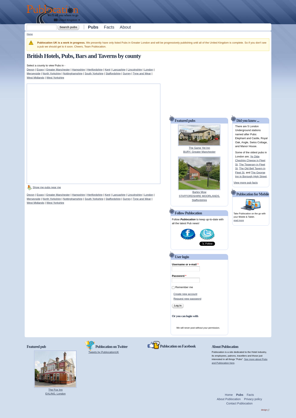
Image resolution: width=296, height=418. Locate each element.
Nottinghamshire (73, 73)
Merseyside (33, 73)
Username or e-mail (185, 264)
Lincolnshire (135, 69)
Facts (109, 27)
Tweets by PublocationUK (103, 352)
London (148, 69)
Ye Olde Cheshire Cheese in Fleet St (250, 160)
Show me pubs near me (47, 187)
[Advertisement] (176, 11)
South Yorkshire (94, 73)
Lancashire (119, 69)
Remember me (184, 287)
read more (239, 220)
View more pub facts (246, 182)
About (125, 27)
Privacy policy (253, 399)
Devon (31, 69)
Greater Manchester (58, 69)
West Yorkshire (55, 77)
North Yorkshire (52, 73)
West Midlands (35, 77)
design (265, 410)
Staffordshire (113, 73)
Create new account (185, 294)
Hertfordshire (95, 69)
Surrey (127, 73)
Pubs (93, 27)
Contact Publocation (239, 403)
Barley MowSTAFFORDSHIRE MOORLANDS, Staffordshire (199, 196)
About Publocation (229, 399)
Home (30, 34)
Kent (107, 69)
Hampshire (78, 69)
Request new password (187, 298)
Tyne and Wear (142, 73)
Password (179, 275)
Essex (40, 69)
